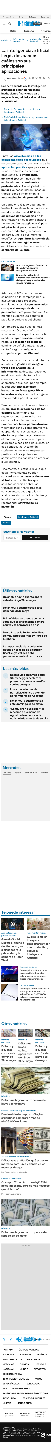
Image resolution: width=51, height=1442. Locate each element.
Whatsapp (39, 1339)
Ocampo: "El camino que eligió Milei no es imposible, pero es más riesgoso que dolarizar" (25, 1185)
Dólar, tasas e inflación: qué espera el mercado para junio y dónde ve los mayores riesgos (25, 1164)
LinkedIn (25, 1339)
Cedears (44, 773)
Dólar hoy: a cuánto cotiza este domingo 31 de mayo (22, 609)
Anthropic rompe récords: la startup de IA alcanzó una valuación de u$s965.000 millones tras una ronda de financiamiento (34, 994)
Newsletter (42, 1339)
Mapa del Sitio (21, 1388)
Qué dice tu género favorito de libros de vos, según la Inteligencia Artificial (31, 268)
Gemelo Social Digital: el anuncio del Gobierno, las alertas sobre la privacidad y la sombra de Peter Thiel (12, 950)
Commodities (31, 773)
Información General (19, 40)
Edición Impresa (12, 1374)
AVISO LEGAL (10, 1398)
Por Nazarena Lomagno (11, 1194)
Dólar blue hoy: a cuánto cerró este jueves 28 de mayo (23, 1101)
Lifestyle (40, 1364)
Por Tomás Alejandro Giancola (14, 1172)
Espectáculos (11, 1383)
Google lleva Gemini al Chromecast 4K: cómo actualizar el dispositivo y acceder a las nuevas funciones (33, 279)
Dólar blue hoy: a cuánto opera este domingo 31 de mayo (22, 598)
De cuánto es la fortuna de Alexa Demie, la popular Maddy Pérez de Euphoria (25, 636)
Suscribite (35, 538)
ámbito (4, 40)
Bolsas (18, 773)
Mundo (24, 1369)
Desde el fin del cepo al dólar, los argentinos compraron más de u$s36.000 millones (22, 1118)
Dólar (21, 17)
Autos (38, 1378)
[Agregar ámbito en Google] (15, 78)
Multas (7, 1403)
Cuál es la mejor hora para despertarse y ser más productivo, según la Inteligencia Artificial (38, 947)
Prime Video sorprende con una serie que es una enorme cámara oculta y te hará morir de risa (23, 622)
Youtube (32, 1339)
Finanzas (25, 1354)
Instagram (17, 1339)
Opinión (24, 1364)
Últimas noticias (29, 1349)
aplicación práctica (14, 167)
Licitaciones (24, 1403)
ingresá (47, 23)
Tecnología (32, 1383)
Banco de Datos (12, 1359)
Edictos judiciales (34, 1398)
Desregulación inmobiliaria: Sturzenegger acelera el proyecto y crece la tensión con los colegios (27, 679)
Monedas (7, 773)
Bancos (6, 522)
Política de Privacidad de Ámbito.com (25, 1393)
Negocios (8, 1364)
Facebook (11, 1339)
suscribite (38, 23)
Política (42, 1354)
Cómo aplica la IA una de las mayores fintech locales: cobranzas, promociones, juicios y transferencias (33, 974)
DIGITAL (10, 1414)
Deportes (40, 1369)
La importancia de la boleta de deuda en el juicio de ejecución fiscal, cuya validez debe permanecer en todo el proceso (23, 651)
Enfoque (32, 17)
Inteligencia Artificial (35, 40)
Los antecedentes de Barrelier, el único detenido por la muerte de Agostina (27, 693)
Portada (8, 1349)
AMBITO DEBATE (40, 1414)
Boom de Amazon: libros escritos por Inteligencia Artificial (22, 110)
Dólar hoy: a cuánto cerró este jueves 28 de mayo (42, 1053)
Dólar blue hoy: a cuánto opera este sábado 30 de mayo (24, 1233)
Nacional (8, 1369)
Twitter (4, 1339)
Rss (5, 1388)
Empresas (45, 17)
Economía (29, 31)
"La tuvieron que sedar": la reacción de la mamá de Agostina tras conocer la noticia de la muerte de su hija (29, 713)
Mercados (33, 1359)
